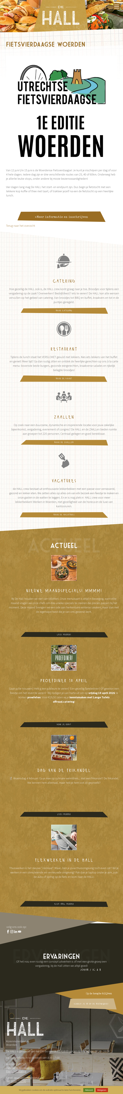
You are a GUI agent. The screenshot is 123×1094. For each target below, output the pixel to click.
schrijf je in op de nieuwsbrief (91, 1004)
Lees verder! (64, 635)
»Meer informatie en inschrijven (61, 218)
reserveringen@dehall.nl (29, 1077)
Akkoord (89, 1090)
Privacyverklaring (16, 1071)
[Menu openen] (116, 6)
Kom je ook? (64, 725)
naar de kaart (64, 379)
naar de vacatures (63, 515)
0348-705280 (18, 1081)
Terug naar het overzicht (20, 226)
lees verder (64, 814)
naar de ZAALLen (64, 443)
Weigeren (101, 1090)
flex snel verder (64, 904)
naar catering (64, 311)
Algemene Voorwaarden (20, 1068)
